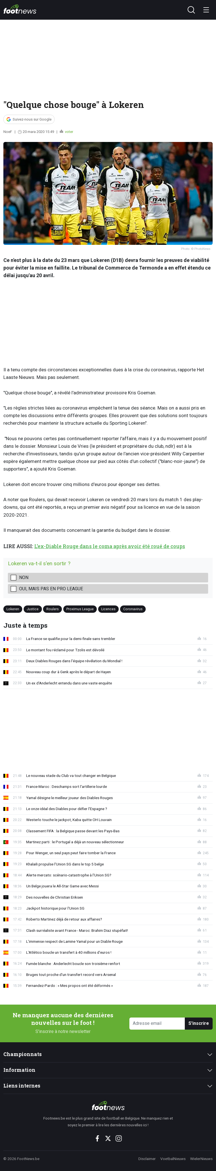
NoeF (7, 132)
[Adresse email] (157, 1024)
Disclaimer (147, 1158)
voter (68, 132)
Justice (33, 609)
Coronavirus (133, 609)
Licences (108, 609)
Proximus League (80, 609)
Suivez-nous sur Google (32, 119)
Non (23, 577)
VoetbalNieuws (173, 1158)
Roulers (52, 609)
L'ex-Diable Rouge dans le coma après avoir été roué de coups (109, 546)
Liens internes (21, 1085)
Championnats (22, 1054)
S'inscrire (198, 1023)
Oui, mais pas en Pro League (51, 588)
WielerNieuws (201, 1158)
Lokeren (12, 609)
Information (19, 1070)
